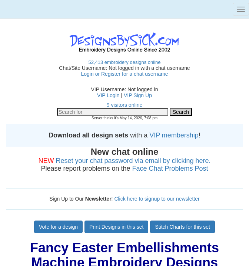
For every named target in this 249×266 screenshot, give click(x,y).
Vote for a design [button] (58, 227)
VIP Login (108, 95)
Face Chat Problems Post (170, 168)
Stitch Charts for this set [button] (182, 227)
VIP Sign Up (138, 95)
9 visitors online (125, 105)
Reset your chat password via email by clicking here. (133, 160)
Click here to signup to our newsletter (156, 199)
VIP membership (174, 135)
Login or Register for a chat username (124, 74)
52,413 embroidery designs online (124, 62)
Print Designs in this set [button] (116, 227)
